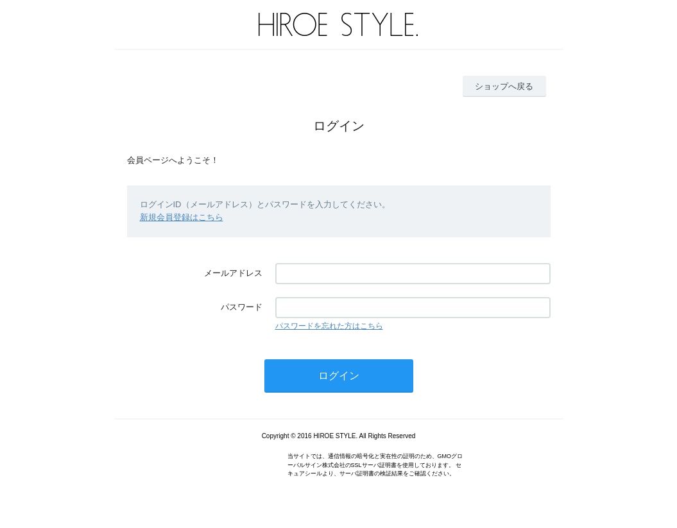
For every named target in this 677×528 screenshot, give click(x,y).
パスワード (241, 307)
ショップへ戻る (504, 86)
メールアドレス (233, 273)
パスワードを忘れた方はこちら (329, 325)
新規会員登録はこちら (181, 217)
